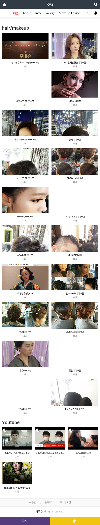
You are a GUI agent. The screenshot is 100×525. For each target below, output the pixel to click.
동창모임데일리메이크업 (25, 140)
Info (38, 13)
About (27, 13)
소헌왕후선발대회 (25, 293)
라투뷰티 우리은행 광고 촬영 (16, 453)
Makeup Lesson (70, 13)
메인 (16, 13)
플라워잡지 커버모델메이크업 (17, 488)
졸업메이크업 (75, 371)
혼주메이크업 (25, 371)
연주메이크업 (25, 409)
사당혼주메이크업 (75, 178)
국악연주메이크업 (25, 217)
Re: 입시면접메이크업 (74, 409)
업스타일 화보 (75, 101)
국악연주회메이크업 (75, 332)
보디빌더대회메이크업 (75, 217)
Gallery (50, 13)
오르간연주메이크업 (25, 178)
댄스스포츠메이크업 (75, 293)
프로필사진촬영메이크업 (75, 63)
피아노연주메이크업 (25, 101)
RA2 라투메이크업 (83, 453)
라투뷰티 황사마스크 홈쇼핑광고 (50, 453)
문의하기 (49, 502)
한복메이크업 (75, 140)
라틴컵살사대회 (75, 255)
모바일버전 (65, 502)
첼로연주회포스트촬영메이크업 (25, 63)
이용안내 (33, 502)
